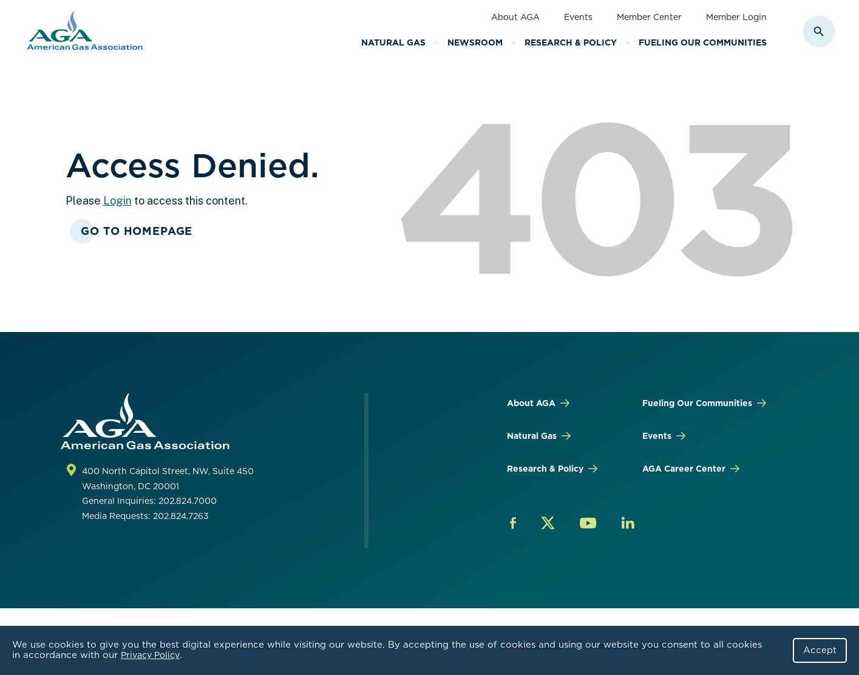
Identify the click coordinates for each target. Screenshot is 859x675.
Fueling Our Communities (703, 42)
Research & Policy (571, 42)
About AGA (515, 17)
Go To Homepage (136, 231)
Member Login (736, 17)
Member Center (649, 17)
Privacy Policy (150, 655)
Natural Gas (393, 42)
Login (117, 200)
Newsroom (475, 42)
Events (578, 17)
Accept (820, 650)
